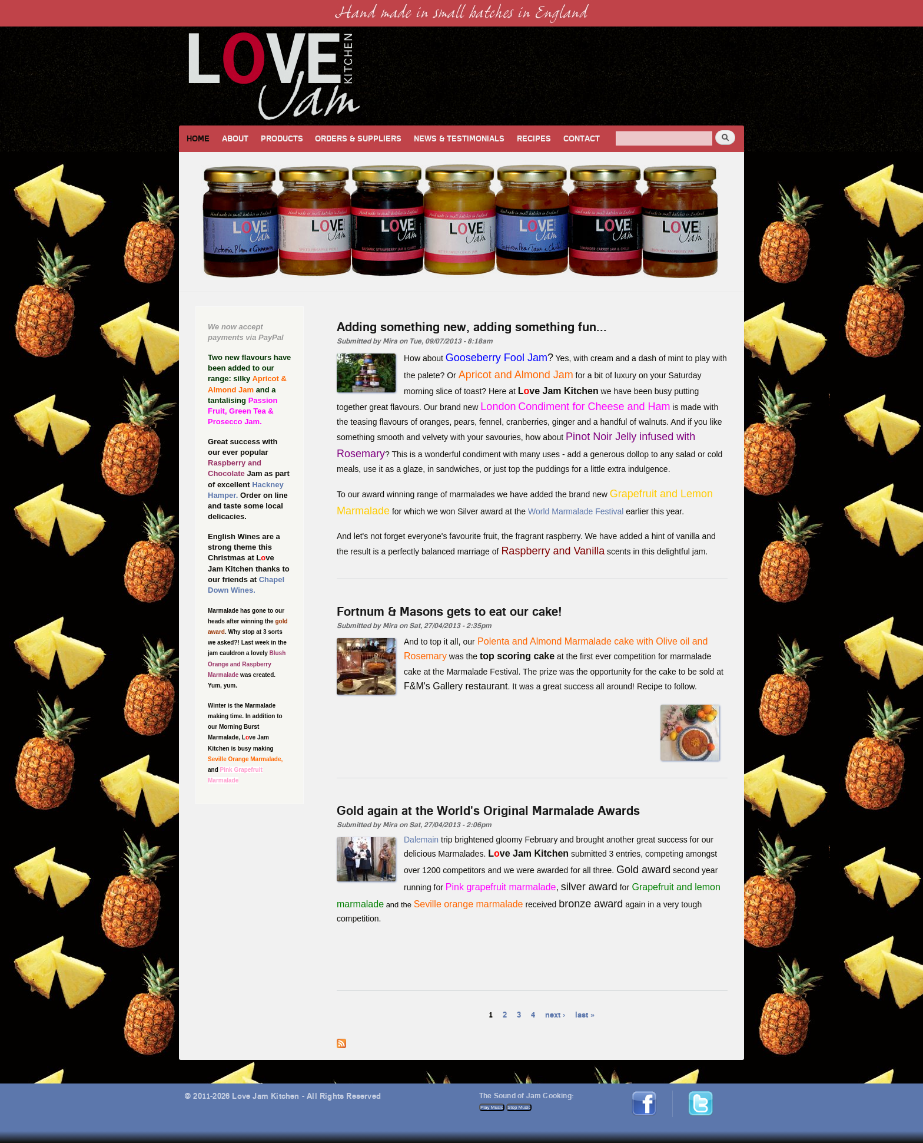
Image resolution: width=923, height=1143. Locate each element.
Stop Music (519, 1107)
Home (198, 138)
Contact (581, 138)
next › (555, 1014)
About (235, 138)
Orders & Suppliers (358, 138)
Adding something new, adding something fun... (472, 326)
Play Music (491, 1107)
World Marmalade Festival (575, 511)
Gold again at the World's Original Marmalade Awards (488, 810)
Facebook (648, 1095)
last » (585, 1014)
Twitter (706, 1095)
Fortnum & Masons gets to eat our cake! (449, 611)
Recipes (534, 138)
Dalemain (421, 839)
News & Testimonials (459, 138)
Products (282, 138)
